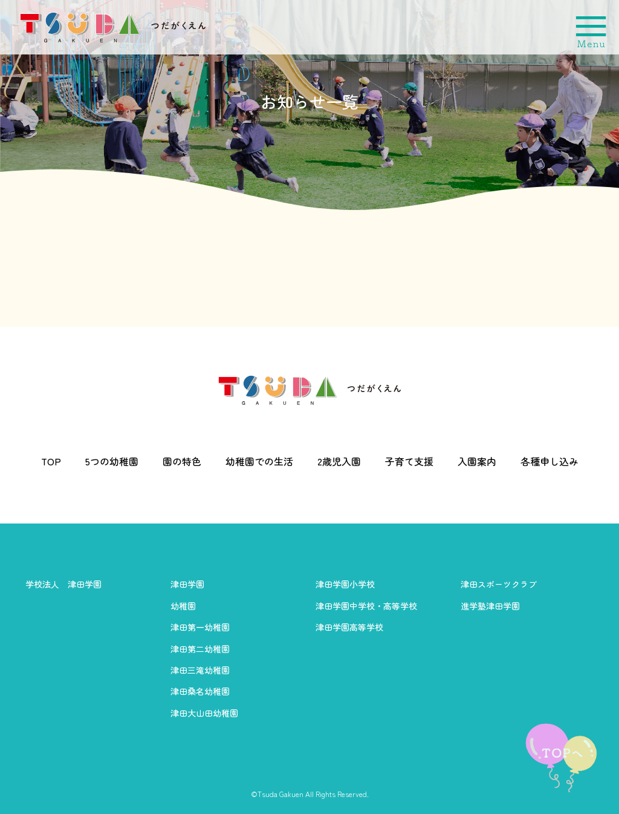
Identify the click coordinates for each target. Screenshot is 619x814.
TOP (51, 461)
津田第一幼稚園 (200, 627)
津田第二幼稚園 (200, 649)
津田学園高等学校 (349, 627)
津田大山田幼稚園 (204, 713)
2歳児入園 (339, 461)
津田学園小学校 (345, 584)
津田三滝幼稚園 (200, 670)
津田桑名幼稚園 (200, 691)
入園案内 (477, 461)
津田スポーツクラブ (499, 584)
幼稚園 (183, 606)
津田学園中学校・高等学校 (366, 606)
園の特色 (182, 461)
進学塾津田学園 (490, 606)
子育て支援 (409, 461)
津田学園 (187, 584)
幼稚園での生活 (259, 461)
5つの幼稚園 (111, 461)
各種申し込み (549, 461)
